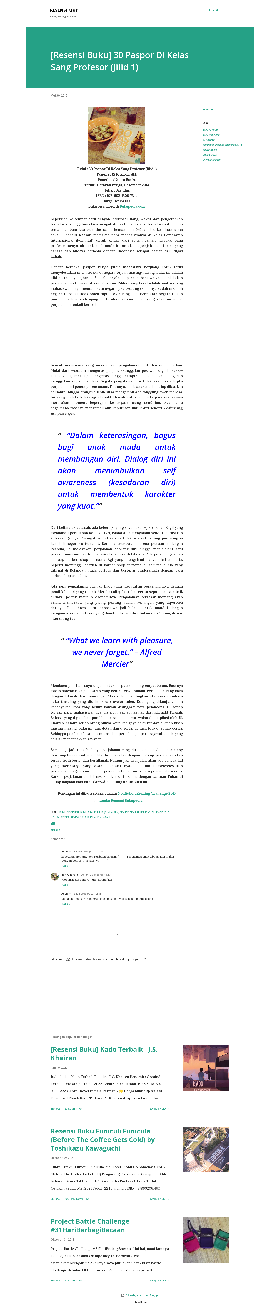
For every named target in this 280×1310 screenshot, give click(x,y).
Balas (65, 866)
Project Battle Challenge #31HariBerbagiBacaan (90, 1225)
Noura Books (209, 149)
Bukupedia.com (132, 206)
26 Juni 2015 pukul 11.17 (96, 874)
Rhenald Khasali (211, 159)
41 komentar (73, 1280)
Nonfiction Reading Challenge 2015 (147, 793)
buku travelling (210, 134)
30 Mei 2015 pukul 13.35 (88, 851)
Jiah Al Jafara (69, 874)
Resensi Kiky (64, 10)
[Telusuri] (212, 10)
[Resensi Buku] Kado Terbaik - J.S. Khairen (104, 1053)
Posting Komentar (77, 1198)
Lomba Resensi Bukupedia (120, 800)
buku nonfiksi (210, 129)
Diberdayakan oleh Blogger (140, 1295)
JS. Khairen (208, 139)
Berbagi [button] (207, 109)
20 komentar (73, 1108)
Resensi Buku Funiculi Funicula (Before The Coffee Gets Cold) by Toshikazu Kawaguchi (103, 1139)
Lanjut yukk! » (159, 1108)
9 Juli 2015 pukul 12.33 (87, 893)
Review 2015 (209, 154)
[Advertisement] (117, 332)
